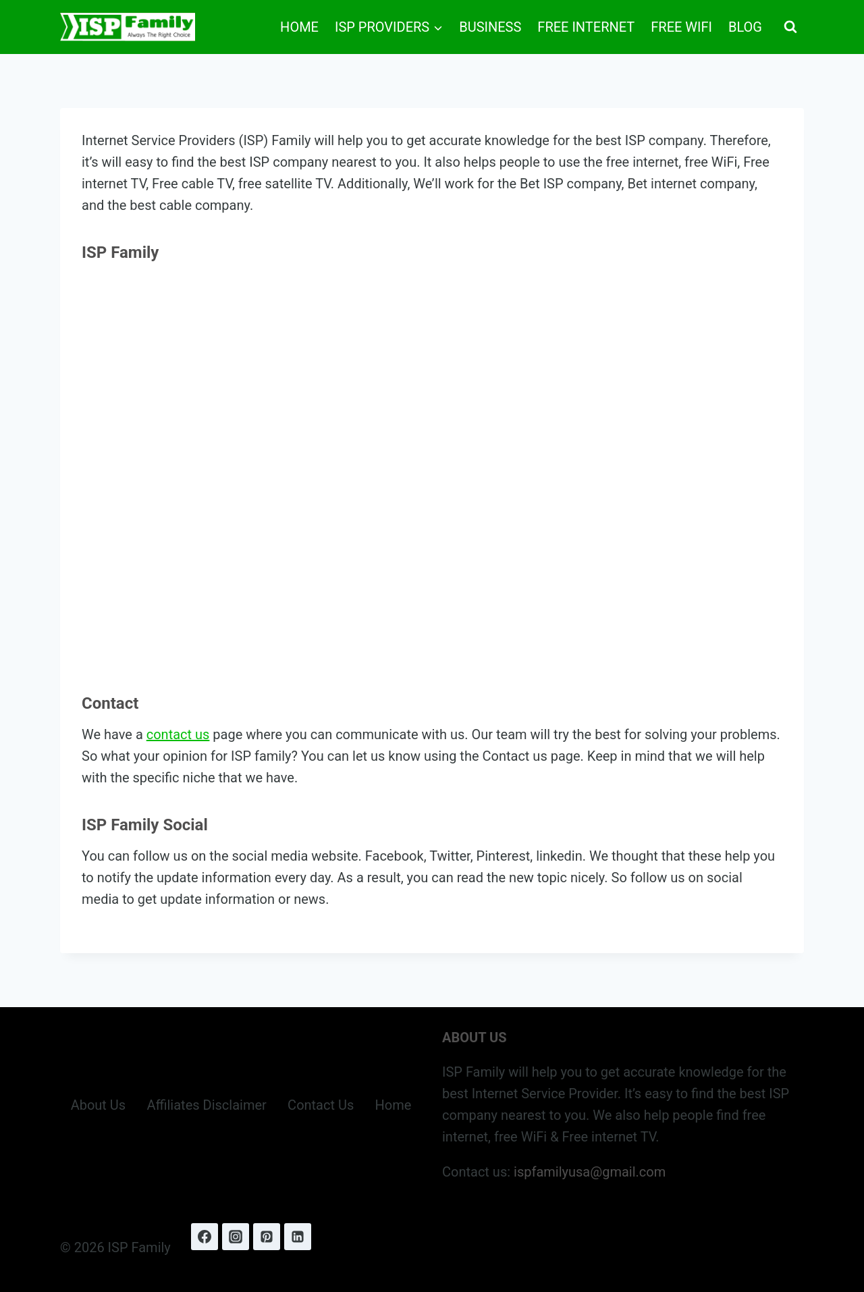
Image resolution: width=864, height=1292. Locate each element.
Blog (745, 27)
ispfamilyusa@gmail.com (590, 1172)
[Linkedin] (297, 1236)
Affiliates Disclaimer (206, 1105)
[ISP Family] (127, 27)
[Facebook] (204, 1236)
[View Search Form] (790, 27)
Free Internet (585, 27)
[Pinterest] (266, 1236)
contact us (178, 734)
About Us (98, 1105)
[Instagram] (235, 1236)
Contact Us (321, 1105)
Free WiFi (681, 27)
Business (490, 27)
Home (299, 27)
